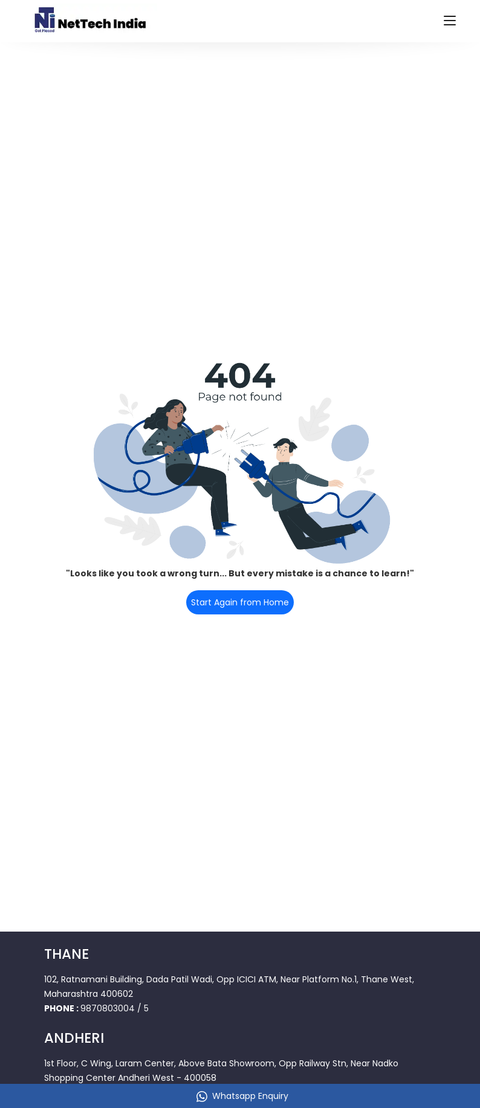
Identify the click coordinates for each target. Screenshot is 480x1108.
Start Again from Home (240, 602)
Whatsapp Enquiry (242, 1096)
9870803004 (107, 1008)
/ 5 (143, 1008)
